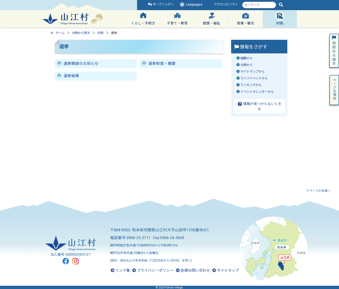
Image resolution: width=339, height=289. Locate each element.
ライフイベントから (254, 78)
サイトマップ (225, 270)
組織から (246, 58)
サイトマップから (252, 71)
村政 (101, 33)
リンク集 (120, 270)
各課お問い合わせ (193, 270)
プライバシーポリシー (153, 270)
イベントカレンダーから (257, 92)
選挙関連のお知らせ (81, 63)
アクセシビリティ (226, 4)
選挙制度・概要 (162, 63)
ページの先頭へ (320, 190)
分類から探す (81, 33)
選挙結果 (71, 76)
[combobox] (259, 5)
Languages (190, 4)
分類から (246, 65)
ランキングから (251, 85)
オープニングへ (161, 4)
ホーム (60, 33)
